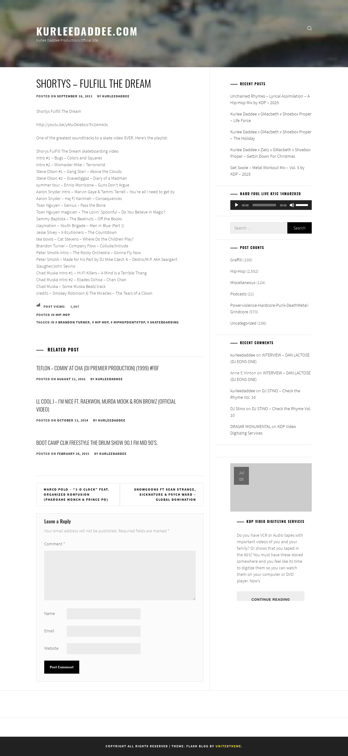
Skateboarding (164, 322)
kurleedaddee (116, 96)
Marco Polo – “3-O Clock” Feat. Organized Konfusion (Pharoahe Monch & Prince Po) (76, 494)
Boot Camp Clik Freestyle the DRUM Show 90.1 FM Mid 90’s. (97, 442)
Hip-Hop (63, 315)
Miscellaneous (242, 282)
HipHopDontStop (129, 322)
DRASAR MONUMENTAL (250, 426)
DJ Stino (237, 408)
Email (49, 631)
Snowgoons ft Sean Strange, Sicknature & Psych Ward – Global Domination (165, 494)
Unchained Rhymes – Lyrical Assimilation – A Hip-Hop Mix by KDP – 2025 (270, 99)
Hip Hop (102, 322)
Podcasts (238, 294)
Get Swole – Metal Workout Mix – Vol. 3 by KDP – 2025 (267, 171)
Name (49, 613)
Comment (54, 544)
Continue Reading (270, 599)
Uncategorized (243, 323)
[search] (309, 28)
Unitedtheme (228, 746)
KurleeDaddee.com (87, 30)
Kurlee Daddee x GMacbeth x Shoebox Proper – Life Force (271, 117)
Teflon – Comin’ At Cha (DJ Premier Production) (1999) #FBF (97, 368)
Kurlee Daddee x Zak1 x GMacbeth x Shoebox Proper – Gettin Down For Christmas (270, 153)
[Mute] (292, 205)
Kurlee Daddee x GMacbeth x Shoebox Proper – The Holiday (271, 135)
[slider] (264, 205)
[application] (271, 205)
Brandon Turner (74, 322)
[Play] (236, 205)
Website (51, 648)
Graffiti (236, 260)
